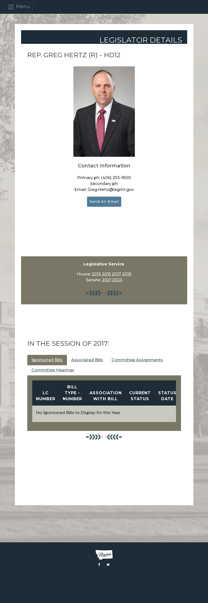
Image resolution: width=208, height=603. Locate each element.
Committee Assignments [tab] (137, 360)
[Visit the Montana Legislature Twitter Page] (108, 564)
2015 (106, 274)
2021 (106, 280)
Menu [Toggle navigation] (18, 7)
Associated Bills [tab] (87, 360)
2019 (126, 274)
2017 (116, 274)
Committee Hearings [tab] (52, 370)
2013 (96, 274)
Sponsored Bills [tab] (47, 360)
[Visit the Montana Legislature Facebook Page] (99, 564)
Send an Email (104, 201)
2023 (117, 280)
